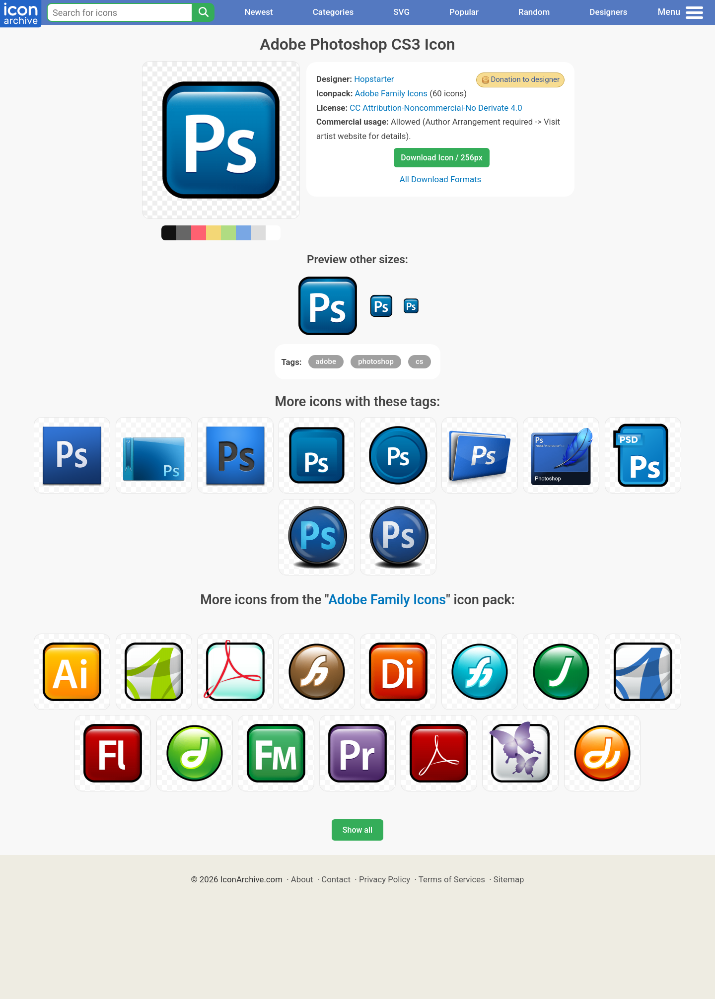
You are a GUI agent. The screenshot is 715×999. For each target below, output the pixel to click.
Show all (357, 830)
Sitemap (509, 879)
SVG (401, 12)
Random (534, 12)
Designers (608, 12)
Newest (258, 12)
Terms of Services (452, 879)
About (302, 879)
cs (420, 361)
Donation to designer (525, 79)
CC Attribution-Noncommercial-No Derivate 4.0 (436, 108)
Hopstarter (374, 79)
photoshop (376, 361)
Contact (336, 879)
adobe (326, 361)
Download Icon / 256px (441, 157)
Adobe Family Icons (391, 93)
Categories (333, 12)
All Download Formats (441, 179)
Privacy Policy (384, 879)
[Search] (203, 12)
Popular (464, 12)
